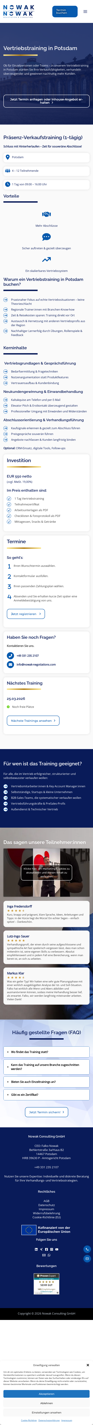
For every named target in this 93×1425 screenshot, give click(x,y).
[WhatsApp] (49, 1256)
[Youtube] (56, 1250)
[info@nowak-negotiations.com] (31, 665)
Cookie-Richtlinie (29, 1420)
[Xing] (41, 1250)
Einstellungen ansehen (46, 1412)
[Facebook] (46, 1250)
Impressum (66, 1420)
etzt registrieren (24, 615)
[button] (88, 1365)
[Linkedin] (36, 1250)
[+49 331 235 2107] (23, 656)
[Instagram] (51, 1250)
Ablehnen (46, 1403)
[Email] (43, 1256)
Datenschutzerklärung (49, 1420)
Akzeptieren (46, 1393)
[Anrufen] (87, 1249)
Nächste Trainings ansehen (31, 721)
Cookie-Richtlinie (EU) (46, 1218)
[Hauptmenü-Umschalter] (85, 12)
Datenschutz (46, 1206)
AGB (46, 1202)
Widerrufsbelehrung (46, 1214)
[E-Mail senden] (87, 1258)
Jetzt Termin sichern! (45, 1113)
